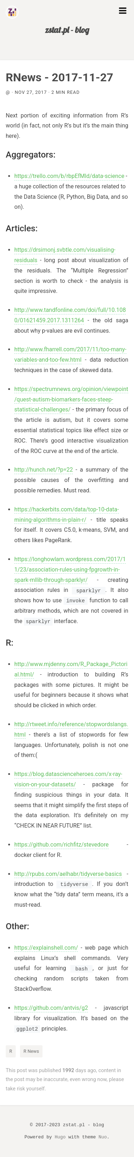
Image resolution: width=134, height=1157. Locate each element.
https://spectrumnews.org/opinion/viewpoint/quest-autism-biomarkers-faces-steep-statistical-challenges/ (71, 399)
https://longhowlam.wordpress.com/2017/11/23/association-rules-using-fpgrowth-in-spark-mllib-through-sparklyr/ (70, 569)
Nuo (103, 1137)
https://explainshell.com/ (46, 947)
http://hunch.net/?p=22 (43, 469)
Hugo (60, 1137)
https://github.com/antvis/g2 (51, 1007)
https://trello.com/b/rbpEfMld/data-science (69, 176)
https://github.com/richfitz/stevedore (61, 844)
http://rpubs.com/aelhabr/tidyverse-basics (68, 874)
